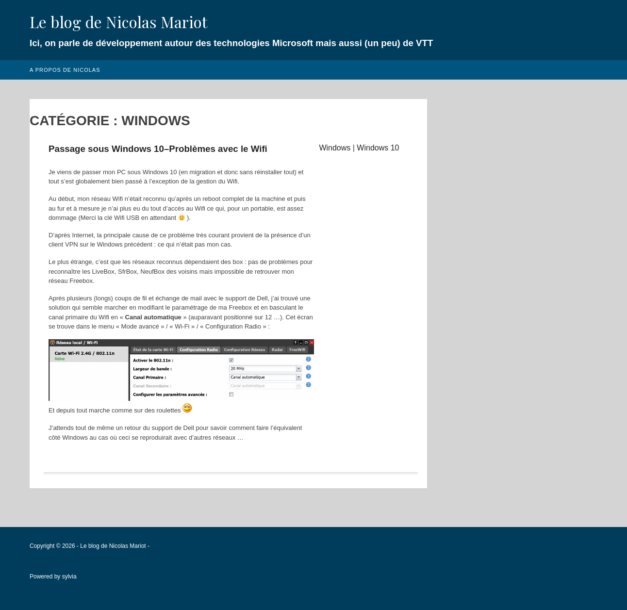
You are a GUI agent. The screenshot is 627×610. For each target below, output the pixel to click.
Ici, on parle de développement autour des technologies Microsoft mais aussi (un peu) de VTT (231, 43)
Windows (334, 148)
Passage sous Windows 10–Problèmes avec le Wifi (158, 149)
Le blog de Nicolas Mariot (118, 21)
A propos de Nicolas (65, 70)
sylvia (69, 576)
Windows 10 (378, 148)
